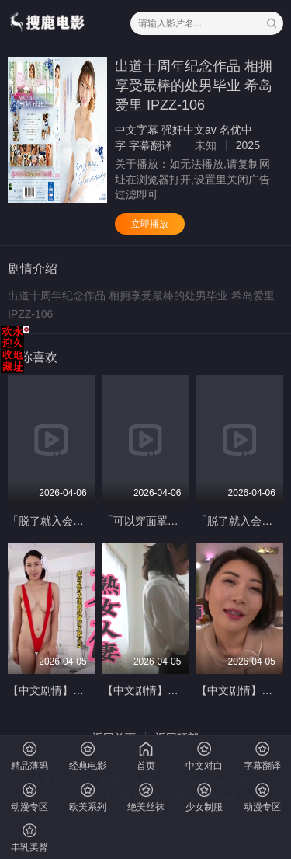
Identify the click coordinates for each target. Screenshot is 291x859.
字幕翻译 (150, 145)
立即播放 (149, 223)
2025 (248, 145)
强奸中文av (189, 130)
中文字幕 (136, 130)
